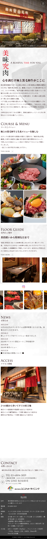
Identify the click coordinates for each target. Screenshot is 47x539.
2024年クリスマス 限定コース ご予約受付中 (17, 341)
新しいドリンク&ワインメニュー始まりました (18, 46)
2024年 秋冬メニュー (9, 347)
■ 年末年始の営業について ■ (12, 353)
